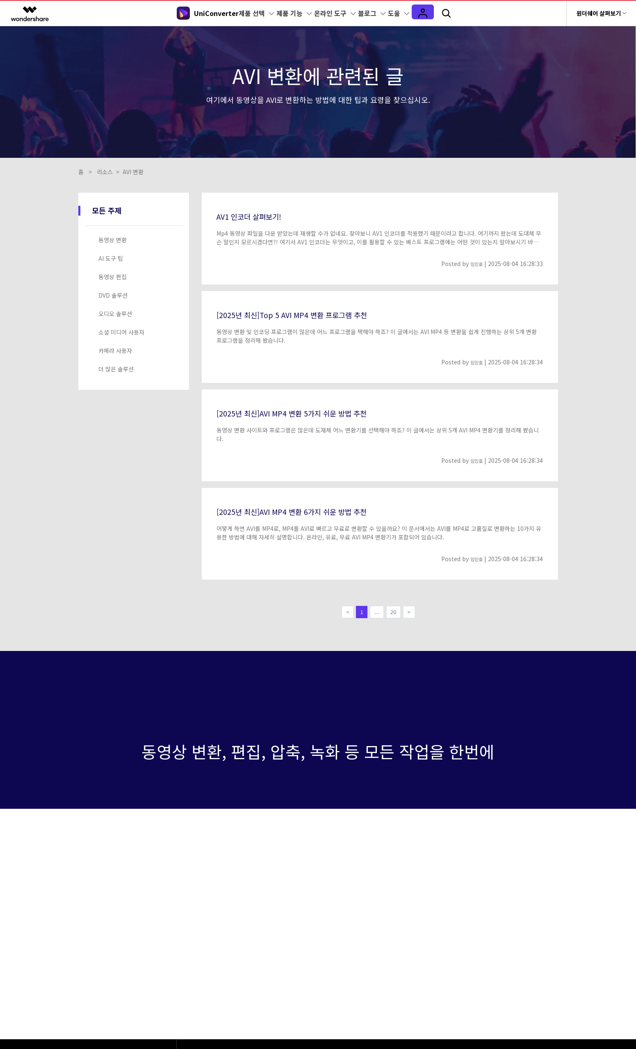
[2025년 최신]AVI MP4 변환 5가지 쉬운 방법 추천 (309, 412)
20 (395, 614)
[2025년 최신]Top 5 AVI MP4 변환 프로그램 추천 (309, 314)
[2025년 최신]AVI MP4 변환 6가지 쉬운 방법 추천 (309, 510)
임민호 (475, 263)
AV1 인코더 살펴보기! (257, 215)
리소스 (105, 172)
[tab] (135, 240)
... (376, 614)
